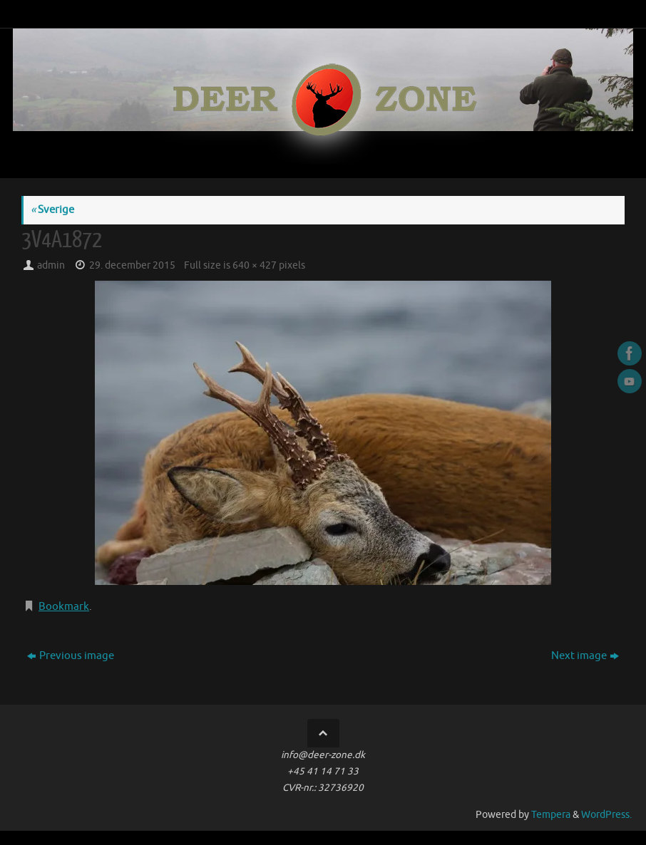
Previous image (70, 656)
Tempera (550, 815)
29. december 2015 (132, 265)
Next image (585, 656)
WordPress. (606, 815)
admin (51, 265)
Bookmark (64, 606)
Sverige (52, 210)
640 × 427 (254, 265)
